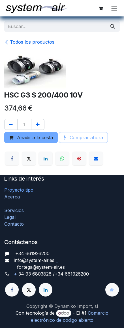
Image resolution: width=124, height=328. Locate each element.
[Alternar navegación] (114, 8)
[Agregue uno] (37, 124)
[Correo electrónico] (96, 158)
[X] (29, 158)
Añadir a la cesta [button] (31, 137)
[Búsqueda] (113, 26)
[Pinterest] (79, 158)
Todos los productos (29, 42)
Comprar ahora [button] (83, 137)
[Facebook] (12, 158)
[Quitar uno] (11, 124)
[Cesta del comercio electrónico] (100, 8)
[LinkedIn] (45, 158)
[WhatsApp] (62, 158)
